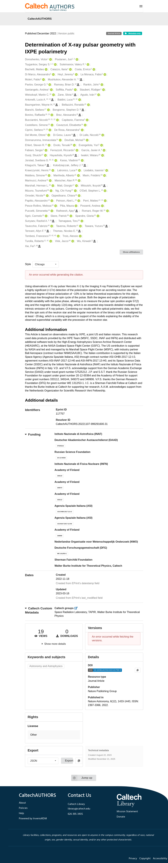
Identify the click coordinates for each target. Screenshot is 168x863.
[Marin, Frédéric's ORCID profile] (104, 175)
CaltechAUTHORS (40, 18)
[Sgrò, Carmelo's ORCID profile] (45, 216)
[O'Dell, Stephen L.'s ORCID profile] (104, 191)
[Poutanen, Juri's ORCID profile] (76, 59)
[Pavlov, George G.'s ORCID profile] (49, 85)
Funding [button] (33, 434)
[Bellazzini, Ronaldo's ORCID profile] (88, 105)
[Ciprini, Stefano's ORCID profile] (49, 130)
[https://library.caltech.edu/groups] (76, 608)
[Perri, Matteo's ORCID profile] (104, 201)
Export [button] (69, 760)
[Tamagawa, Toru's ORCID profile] (81, 221)
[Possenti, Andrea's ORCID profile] (102, 206)
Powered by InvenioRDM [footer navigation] (33, 819)
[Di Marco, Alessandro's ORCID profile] (53, 74)
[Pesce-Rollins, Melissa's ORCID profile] (55, 206)
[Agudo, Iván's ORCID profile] (98, 95)
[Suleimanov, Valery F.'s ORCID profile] (87, 64)
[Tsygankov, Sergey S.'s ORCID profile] (55, 64)
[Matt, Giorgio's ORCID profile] (76, 186)
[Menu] (141, 6)
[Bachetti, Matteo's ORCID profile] (45, 69)
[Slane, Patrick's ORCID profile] (70, 216)
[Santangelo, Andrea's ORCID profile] (51, 90)
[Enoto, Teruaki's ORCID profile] (74, 145)
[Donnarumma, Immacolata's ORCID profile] (60, 140)
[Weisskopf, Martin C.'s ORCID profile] (53, 95)
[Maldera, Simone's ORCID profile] (48, 175)
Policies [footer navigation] (23, 808)
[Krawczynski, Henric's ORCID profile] (52, 170)
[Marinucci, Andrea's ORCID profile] (50, 181)
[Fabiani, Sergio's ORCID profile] (45, 150)
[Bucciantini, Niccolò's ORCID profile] (57, 120)
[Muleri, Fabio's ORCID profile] (43, 80)
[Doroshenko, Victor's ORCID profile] (50, 59)
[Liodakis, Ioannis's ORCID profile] (106, 170)
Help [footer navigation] (21, 813)
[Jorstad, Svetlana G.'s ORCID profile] (55, 160)
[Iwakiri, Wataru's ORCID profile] (102, 155)
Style (28, 264)
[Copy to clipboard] (137, 670)
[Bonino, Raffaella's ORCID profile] (51, 115)
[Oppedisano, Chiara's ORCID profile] (78, 196)
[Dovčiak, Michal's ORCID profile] (86, 140)
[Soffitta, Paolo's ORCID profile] (75, 90)
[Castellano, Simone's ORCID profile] (51, 125)
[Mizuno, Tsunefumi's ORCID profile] (50, 191)
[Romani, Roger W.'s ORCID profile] (107, 211)
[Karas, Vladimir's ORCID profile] (82, 160)
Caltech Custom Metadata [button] (38, 610)
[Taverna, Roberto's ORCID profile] (80, 226)
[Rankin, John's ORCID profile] (101, 85)
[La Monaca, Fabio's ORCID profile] (104, 74)
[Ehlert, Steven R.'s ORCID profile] (48, 145)
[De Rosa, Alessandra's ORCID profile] (82, 130)
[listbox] (45, 264)
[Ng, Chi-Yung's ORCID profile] (75, 191)
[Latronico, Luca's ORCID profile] (79, 170)
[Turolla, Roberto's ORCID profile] (50, 241)
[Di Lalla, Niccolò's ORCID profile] (102, 135)
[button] (54, 734)
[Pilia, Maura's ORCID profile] (75, 206)
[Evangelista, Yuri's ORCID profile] (101, 145)
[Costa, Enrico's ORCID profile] (93, 69)
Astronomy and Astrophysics (46, 666)
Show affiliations (131, 252)
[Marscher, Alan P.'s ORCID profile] (78, 181)
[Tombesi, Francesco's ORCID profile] (58, 236)
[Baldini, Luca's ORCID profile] (79, 100)
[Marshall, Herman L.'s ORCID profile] (52, 186)
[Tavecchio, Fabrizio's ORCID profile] (51, 226)
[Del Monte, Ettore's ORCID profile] (48, 135)
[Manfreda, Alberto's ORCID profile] (78, 175)
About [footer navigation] (22, 803)
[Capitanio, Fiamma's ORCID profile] (86, 120)
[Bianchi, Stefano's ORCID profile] (48, 110)
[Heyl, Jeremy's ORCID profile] (76, 74)
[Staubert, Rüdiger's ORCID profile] (103, 90)
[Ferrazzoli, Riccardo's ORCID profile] (76, 150)
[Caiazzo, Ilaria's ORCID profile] (70, 69)
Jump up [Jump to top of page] (81, 778)
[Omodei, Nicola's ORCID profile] (47, 196)
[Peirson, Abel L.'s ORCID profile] (78, 201)
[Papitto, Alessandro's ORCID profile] (51, 201)
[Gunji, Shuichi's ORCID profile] (45, 155)
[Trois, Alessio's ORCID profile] (80, 236)
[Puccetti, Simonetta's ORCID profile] (51, 211)
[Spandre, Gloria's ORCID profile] (97, 216)
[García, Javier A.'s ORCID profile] (103, 150)
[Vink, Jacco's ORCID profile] (72, 241)
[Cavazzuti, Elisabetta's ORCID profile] (84, 125)
